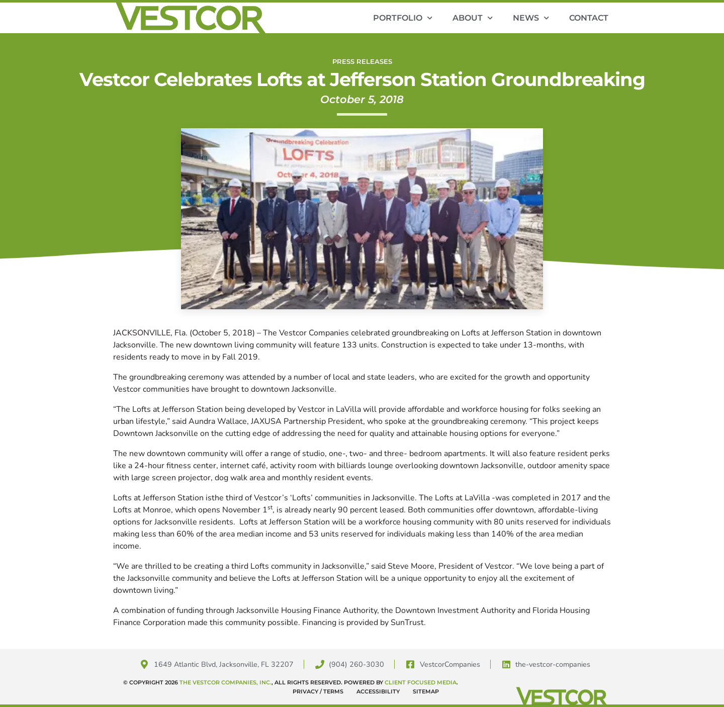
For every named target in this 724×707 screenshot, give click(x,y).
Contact (588, 18)
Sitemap (426, 691)
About (472, 18)
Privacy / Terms (318, 691)
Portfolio (402, 18)
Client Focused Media (421, 682)
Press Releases (362, 61)
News (531, 18)
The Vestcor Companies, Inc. (225, 682)
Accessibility (378, 691)
